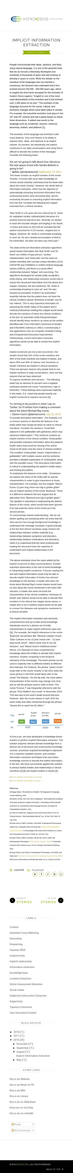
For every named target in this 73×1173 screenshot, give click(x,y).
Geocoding (16, 938)
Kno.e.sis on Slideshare (23, 1101)
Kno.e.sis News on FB (22, 1084)
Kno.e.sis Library (19, 1096)
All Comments (21, 1130)
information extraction (22, 967)
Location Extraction (20, 978)
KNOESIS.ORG (22, 1164)
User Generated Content (23, 1012)
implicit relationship (21, 961)
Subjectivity (16, 1001)
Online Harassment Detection (26, 984)
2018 (17, 1031)
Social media (17, 989)
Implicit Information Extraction (36, 42)
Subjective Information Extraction (28, 995)
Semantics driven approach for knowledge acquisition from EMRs (40, 856)
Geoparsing (16, 944)
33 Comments (38, 870)
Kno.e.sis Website (20, 1079)
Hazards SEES (18, 949)
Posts (16, 1124)
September (23, 1047)
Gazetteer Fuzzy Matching (24, 932)
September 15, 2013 (50, 171)
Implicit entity (36, 52)
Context (14, 927)
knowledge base (19, 972)
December (23, 1043)
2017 (17, 1035)
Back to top (54, 1169)
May (19, 1059)
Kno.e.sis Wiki (17, 1090)
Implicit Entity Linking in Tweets (40, 841)
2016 (17, 1039)
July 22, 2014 (53, 414)
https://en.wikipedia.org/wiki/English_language (25, 781)
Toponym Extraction (21, 1007)
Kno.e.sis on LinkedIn (22, 1113)
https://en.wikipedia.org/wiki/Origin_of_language (26, 777)
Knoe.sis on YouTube (21, 1107)
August (21, 1051)
